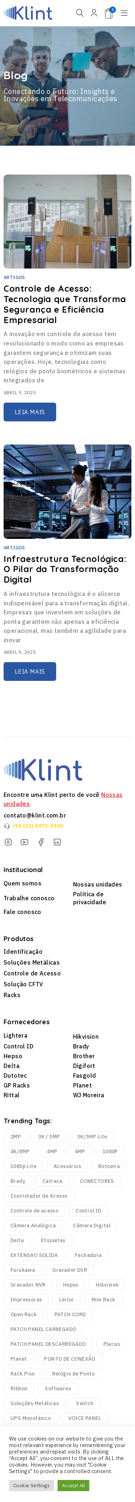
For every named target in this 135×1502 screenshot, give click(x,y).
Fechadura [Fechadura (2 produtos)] (88, 1255)
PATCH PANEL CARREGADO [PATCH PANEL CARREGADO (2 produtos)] (43, 1329)
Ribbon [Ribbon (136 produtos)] (18, 1388)
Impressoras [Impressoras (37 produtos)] (26, 1299)
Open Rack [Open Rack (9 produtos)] (23, 1314)
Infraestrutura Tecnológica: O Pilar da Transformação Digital (65, 569)
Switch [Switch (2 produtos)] (84, 1403)
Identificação (23, 951)
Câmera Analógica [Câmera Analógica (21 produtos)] (33, 1225)
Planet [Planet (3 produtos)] (18, 1359)
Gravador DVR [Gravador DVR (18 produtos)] (69, 1270)
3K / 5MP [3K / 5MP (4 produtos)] (49, 1136)
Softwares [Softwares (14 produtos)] (58, 1388)
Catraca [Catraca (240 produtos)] (52, 1181)
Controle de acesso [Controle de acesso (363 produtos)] (34, 1210)
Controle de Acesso (32, 973)
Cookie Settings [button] (31, 1485)
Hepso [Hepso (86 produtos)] (70, 1285)
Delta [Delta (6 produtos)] (17, 1240)
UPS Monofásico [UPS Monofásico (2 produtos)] (30, 1418)
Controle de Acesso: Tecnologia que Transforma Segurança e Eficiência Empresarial (65, 304)
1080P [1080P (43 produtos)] (110, 1151)
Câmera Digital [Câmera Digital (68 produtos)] (92, 1225)
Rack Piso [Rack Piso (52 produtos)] (22, 1373)
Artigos (14, 277)
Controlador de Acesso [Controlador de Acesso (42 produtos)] (38, 1196)
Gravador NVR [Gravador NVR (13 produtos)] (28, 1285)
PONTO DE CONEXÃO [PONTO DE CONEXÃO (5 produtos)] (69, 1359)
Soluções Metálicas (32, 962)
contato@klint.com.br (35, 815)
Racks (12, 995)
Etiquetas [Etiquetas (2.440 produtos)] (53, 1240)
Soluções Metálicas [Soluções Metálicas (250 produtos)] (34, 1403)
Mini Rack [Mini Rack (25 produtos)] (103, 1299)
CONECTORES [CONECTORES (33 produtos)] (97, 1181)
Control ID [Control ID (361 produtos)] (88, 1210)
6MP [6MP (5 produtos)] (80, 1151)
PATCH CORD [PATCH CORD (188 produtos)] (70, 1314)
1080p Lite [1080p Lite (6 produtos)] (23, 1166)
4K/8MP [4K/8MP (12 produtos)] (20, 1151)
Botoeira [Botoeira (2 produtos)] (109, 1166)
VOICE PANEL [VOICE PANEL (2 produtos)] (84, 1418)
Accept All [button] (73, 1485)
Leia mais (30, 412)
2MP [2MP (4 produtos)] (15, 1136)
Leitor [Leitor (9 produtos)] (66, 1299)
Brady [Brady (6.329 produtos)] (17, 1181)
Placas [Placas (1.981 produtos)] (111, 1344)
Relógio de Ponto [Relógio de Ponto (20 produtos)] (73, 1373)
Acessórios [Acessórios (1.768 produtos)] (67, 1166)
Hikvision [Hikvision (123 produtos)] (107, 1285)
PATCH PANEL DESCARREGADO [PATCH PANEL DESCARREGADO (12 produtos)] (48, 1344)
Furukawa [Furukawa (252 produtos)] (22, 1270)
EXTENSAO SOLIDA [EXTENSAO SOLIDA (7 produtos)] (34, 1255)
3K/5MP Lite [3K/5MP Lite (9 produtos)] (92, 1136)
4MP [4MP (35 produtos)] (52, 1151)
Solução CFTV (23, 984)
